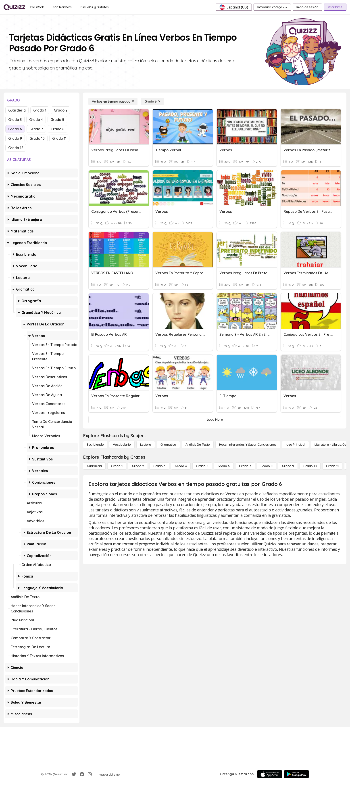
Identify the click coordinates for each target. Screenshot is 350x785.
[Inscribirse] (335, 7)
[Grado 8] (266, 466)
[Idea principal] (295, 444)
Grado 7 (36, 129)
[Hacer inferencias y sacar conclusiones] (247, 444)
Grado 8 (57, 129)
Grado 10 (37, 138)
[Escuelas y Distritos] (94, 7)
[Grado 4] (181, 466)
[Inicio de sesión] (307, 7)
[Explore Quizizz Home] (14, 7)
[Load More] (214, 419)
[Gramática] (168, 444)
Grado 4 (36, 119)
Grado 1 (39, 110)
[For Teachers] (62, 7)
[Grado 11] (332, 466)
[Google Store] (296, 774)
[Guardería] (94, 466)
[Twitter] (74, 774)
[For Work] (37, 7)
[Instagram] (90, 774)
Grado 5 (57, 119)
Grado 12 (15, 148)
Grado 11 (59, 138)
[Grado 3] (159, 466)
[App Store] (269, 774)
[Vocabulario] (121, 444)
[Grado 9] (288, 466)
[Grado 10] (310, 466)
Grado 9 (15, 138)
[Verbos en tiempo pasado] (113, 101)
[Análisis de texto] (198, 444)
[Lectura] (145, 444)
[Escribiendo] (95, 444)
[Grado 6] (152, 101)
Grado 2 (60, 110)
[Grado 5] (202, 466)
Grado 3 (15, 119)
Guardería (17, 110)
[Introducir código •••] (272, 7)
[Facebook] (82, 774)
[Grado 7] (245, 466)
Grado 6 (15, 129)
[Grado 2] (138, 466)
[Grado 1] (116, 466)
